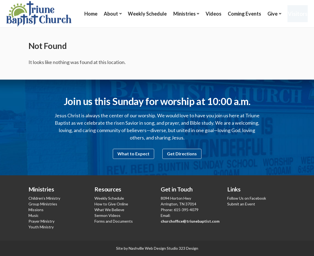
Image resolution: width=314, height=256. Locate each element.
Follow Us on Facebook (246, 198)
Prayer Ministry (41, 221)
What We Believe (109, 209)
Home (90, 14)
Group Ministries (42, 204)
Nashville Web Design (147, 248)
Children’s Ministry (44, 198)
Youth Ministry (41, 227)
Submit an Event (241, 204)
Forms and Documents (113, 221)
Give (269, 14)
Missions (36, 209)
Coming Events (241, 14)
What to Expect (133, 153)
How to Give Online (111, 204)
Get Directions (182, 153)
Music (33, 215)
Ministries (182, 14)
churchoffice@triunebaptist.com (190, 221)
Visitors (295, 13)
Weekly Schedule (145, 14)
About (110, 14)
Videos (211, 14)
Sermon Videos (107, 215)
